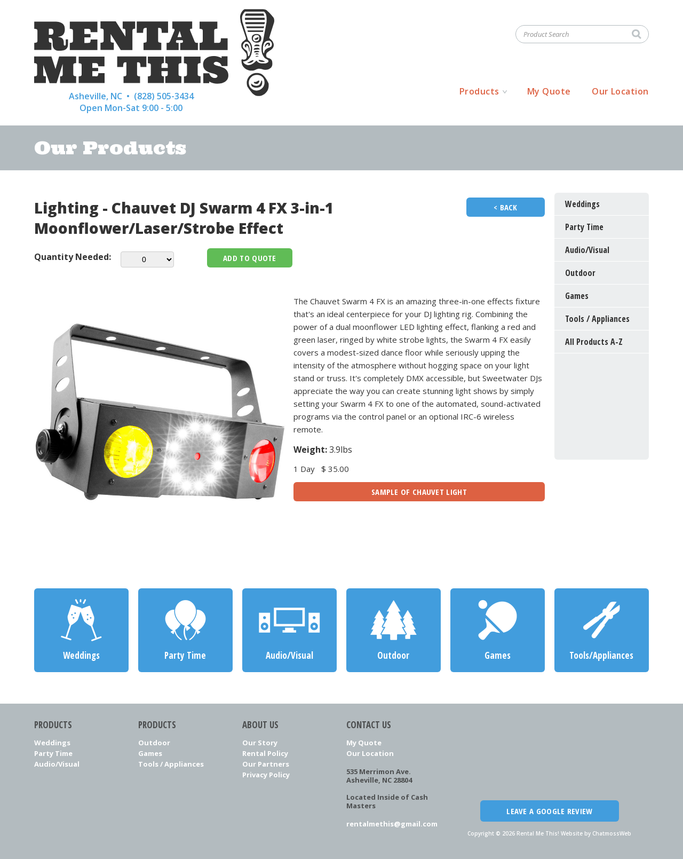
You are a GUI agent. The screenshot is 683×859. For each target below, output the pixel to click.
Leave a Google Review (549, 811)
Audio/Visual (57, 764)
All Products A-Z (594, 342)
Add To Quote (249, 258)
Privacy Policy (266, 774)
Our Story (259, 742)
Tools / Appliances (171, 764)
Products (479, 91)
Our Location (620, 91)
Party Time (53, 753)
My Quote (549, 91)
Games (150, 753)
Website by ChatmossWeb (596, 833)
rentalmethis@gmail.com (392, 824)
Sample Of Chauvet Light (419, 491)
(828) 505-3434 (164, 96)
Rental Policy (265, 753)
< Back (506, 207)
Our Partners (265, 764)
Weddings (52, 742)
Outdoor (154, 742)
